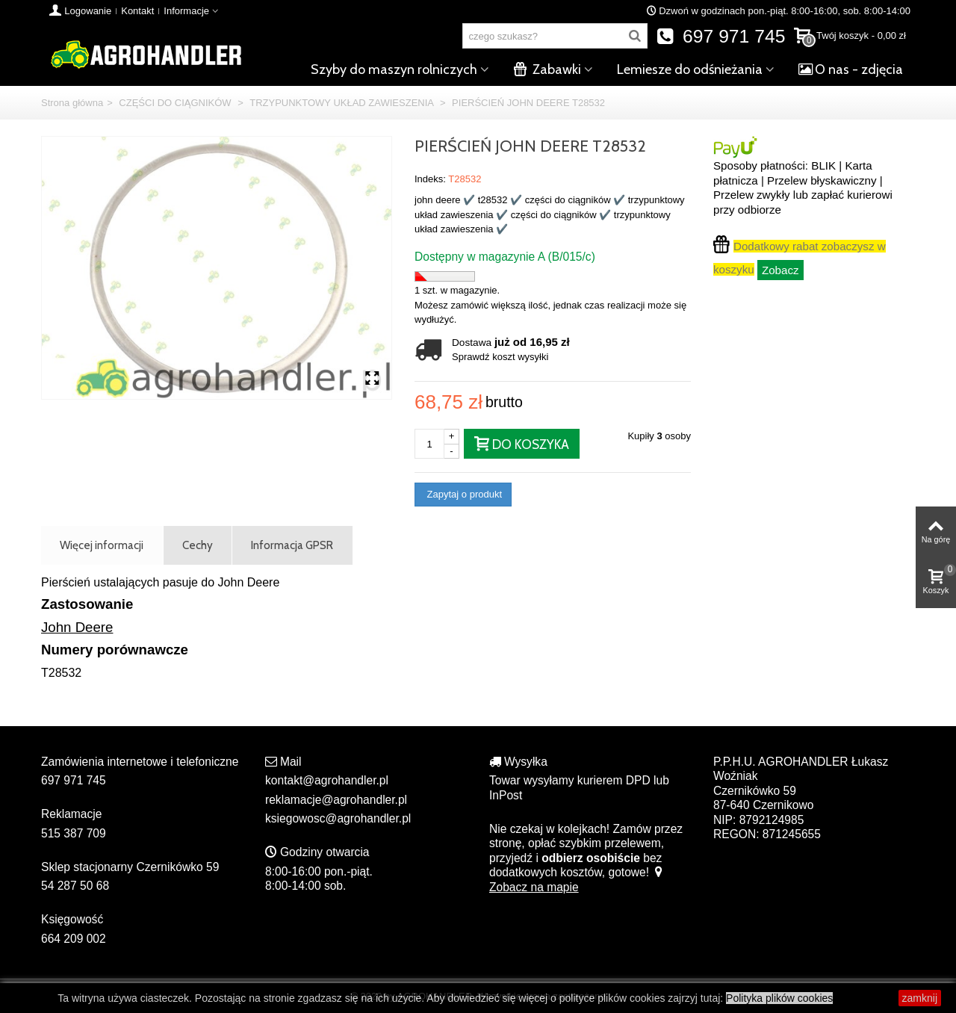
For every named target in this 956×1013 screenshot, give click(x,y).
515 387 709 (73, 833)
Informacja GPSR (292, 545)
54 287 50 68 (75, 885)
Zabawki (547, 69)
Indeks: (430, 179)
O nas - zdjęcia (850, 69)
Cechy (197, 545)
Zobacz (780, 270)
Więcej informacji (101, 545)
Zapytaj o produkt (463, 494)
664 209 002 (73, 938)
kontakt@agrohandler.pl (326, 780)
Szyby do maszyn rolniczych (394, 69)
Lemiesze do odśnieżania (690, 69)
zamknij (919, 998)
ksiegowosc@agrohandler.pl (338, 818)
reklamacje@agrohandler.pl (336, 799)
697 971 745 (721, 36)
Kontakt (137, 10)
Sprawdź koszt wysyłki (500, 356)
